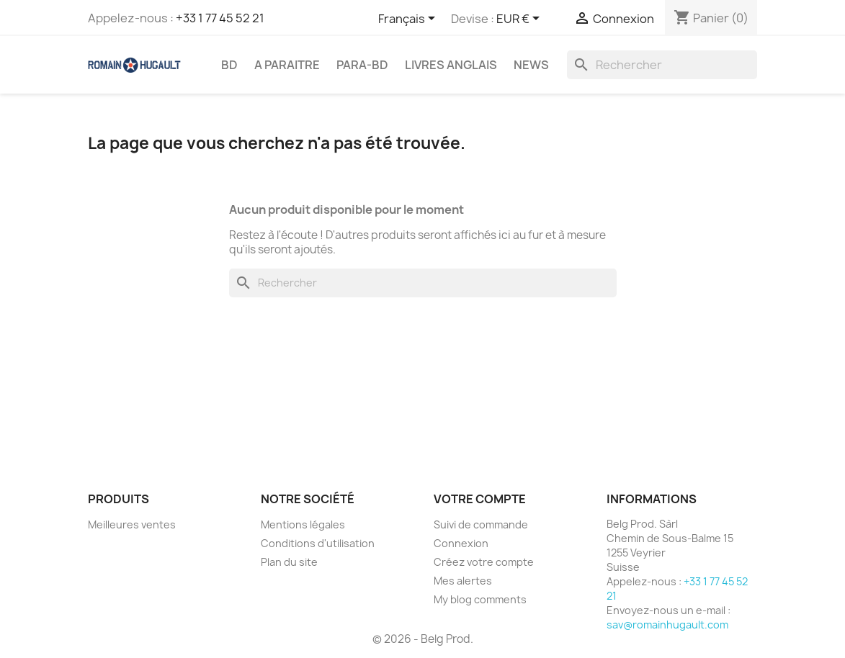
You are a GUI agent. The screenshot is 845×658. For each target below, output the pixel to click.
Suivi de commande (481, 524)
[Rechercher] (662, 64)
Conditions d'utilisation (318, 543)
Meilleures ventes (132, 524)
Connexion (461, 543)
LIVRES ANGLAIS (451, 65)
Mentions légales (303, 524)
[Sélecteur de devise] (520, 19)
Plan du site (289, 562)
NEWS (531, 65)
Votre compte (480, 499)
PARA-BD (362, 65)
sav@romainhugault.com (667, 624)
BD (229, 65)
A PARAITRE (287, 65)
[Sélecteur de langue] (409, 19)
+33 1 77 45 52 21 (220, 18)
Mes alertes (463, 580)
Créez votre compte (484, 562)
